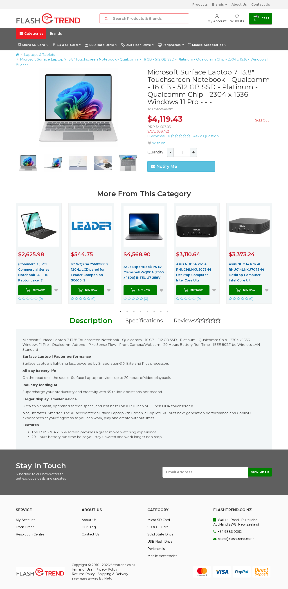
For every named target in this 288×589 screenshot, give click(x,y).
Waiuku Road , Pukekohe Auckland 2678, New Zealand (236, 522)
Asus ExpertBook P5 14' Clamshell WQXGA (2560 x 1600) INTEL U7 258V (144, 272)
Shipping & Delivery (113, 574)
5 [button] (147, 311)
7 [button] (161, 311)
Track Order (25, 527)
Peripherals (170, 44)
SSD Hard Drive (101, 44)
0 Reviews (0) (169, 136)
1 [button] (120, 311)
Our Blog (89, 527)
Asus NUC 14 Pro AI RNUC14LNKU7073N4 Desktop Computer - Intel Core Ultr (246, 272)
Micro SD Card (33, 44)
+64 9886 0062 (227, 532)
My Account (25, 520)
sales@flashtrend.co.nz (233, 539)
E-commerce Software (85, 578)
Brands (219, 4)
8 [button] (167, 311)
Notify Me (164, 166)
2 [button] (127, 311)
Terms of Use (82, 569)
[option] (78, 107)
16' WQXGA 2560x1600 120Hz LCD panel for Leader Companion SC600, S (89, 272)
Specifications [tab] (144, 320)
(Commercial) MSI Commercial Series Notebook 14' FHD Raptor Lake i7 (33, 272)
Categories (31, 33)
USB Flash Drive (137, 44)
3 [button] (134, 311)
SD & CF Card (66, 44)
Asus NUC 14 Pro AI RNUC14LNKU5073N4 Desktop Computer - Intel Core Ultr (193, 272)
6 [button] (154, 311)
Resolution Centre (30, 534)
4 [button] (140, 311)
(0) (30, 299)
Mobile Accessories (207, 44)
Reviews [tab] (197, 320)
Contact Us (260, 4)
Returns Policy (83, 574)
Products (200, 4)
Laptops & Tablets (39, 54)
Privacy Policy (106, 569)
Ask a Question (206, 136)
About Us (239, 4)
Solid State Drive (160, 534)
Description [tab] (91, 320)
